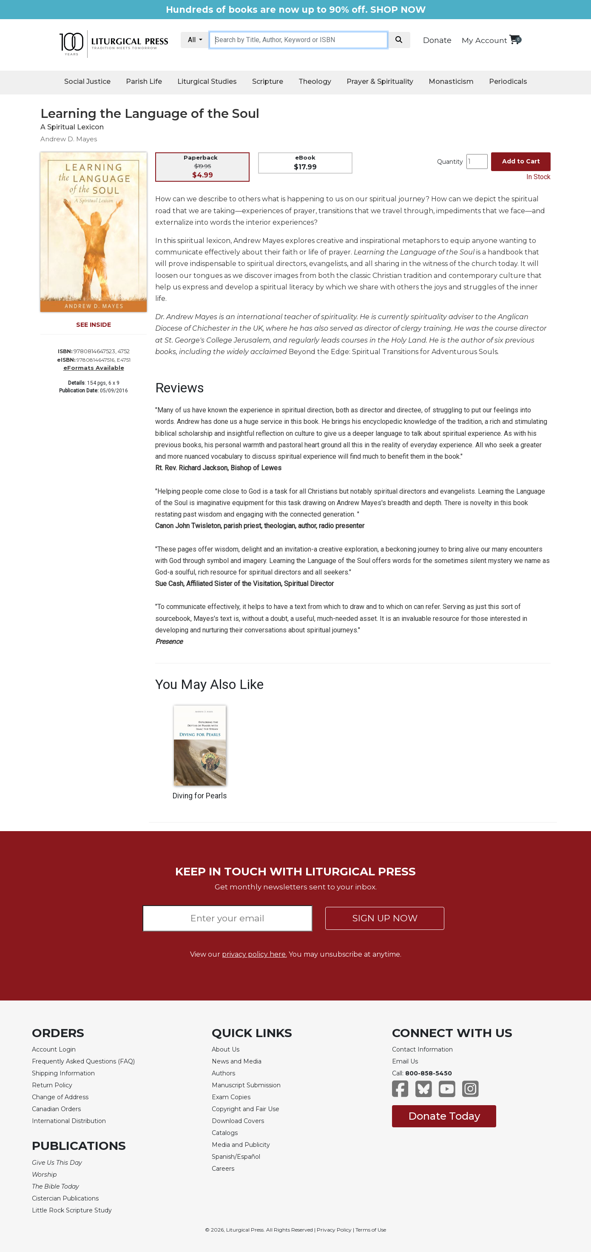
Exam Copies (231, 1097)
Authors (223, 1073)
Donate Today (444, 1116)
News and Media (236, 1061)
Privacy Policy (334, 1229)
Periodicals (508, 81)
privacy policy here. (254, 954)
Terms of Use (370, 1229)
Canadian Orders (56, 1109)
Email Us (405, 1061)
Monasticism (451, 81)
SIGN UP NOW (385, 918)
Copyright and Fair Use (245, 1109)
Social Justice (87, 81)
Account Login (54, 1049)
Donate (437, 40)
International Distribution (69, 1121)
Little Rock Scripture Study (72, 1210)
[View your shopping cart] (514, 39)
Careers (223, 1168)
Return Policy (52, 1085)
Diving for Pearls (200, 796)
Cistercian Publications (65, 1198)
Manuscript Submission (246, 1085)
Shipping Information (63, 1073)
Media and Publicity (241, 1145)
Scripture (267, 81)
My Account (484, 40)
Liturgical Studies (207, 81)
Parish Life (144, 81)
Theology (314, 81)
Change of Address (60, 1097)
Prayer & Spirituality (380, 81)
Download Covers (238, 1121)
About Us (225, 1049)
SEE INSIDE (93, 325)
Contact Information (422, 1049)
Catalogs (225, 1133)
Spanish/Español (236, 1157)
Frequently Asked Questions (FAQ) (83, 1061)
